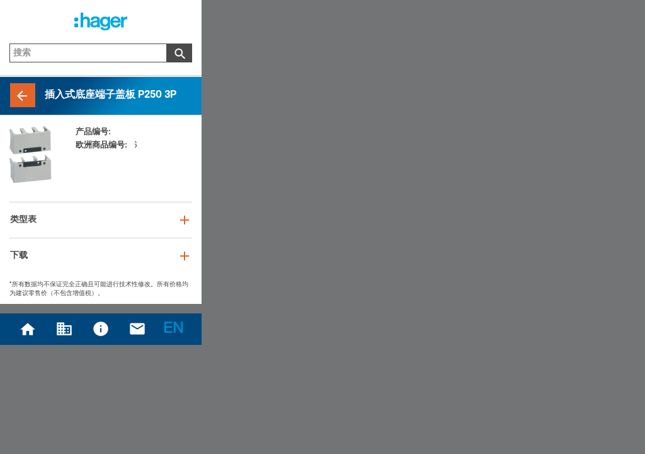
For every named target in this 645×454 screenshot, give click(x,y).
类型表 (23, 220)
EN (173, 329)
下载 (19, 256)
